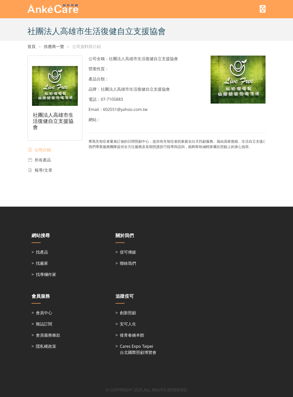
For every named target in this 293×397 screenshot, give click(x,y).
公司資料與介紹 (86, 46)
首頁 (31, 46)
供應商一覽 (54, 46)
